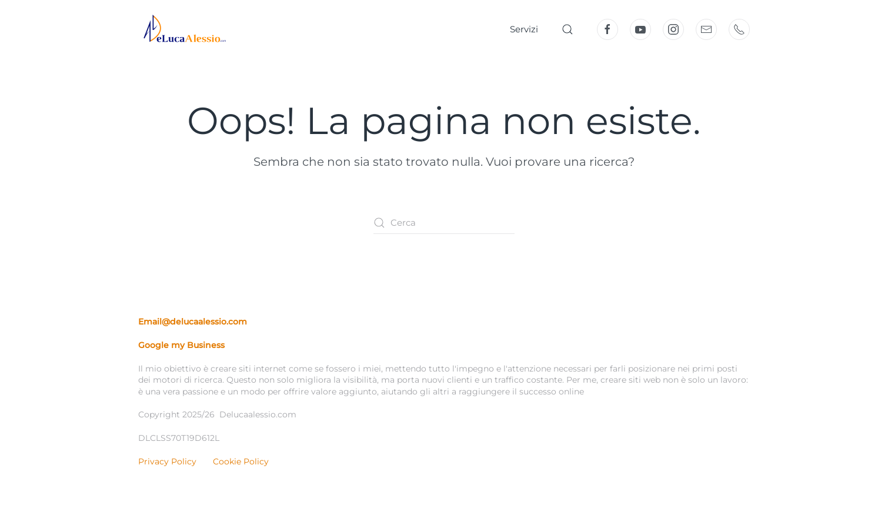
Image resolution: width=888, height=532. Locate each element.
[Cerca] (444, 223)
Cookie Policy (241, 461)
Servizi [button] (524, 29)
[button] (567, 29)
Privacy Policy (167, 461)
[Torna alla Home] (182, 29)
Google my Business (181, 345)
